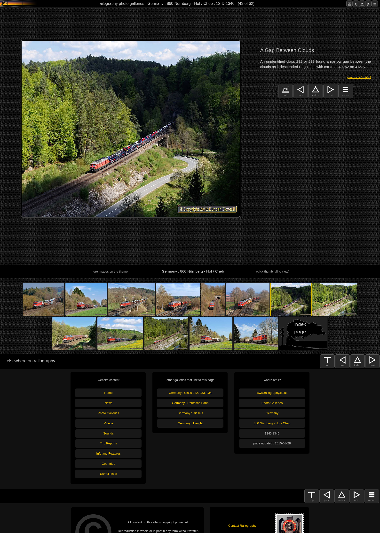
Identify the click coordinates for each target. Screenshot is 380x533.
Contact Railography (242, 525)
